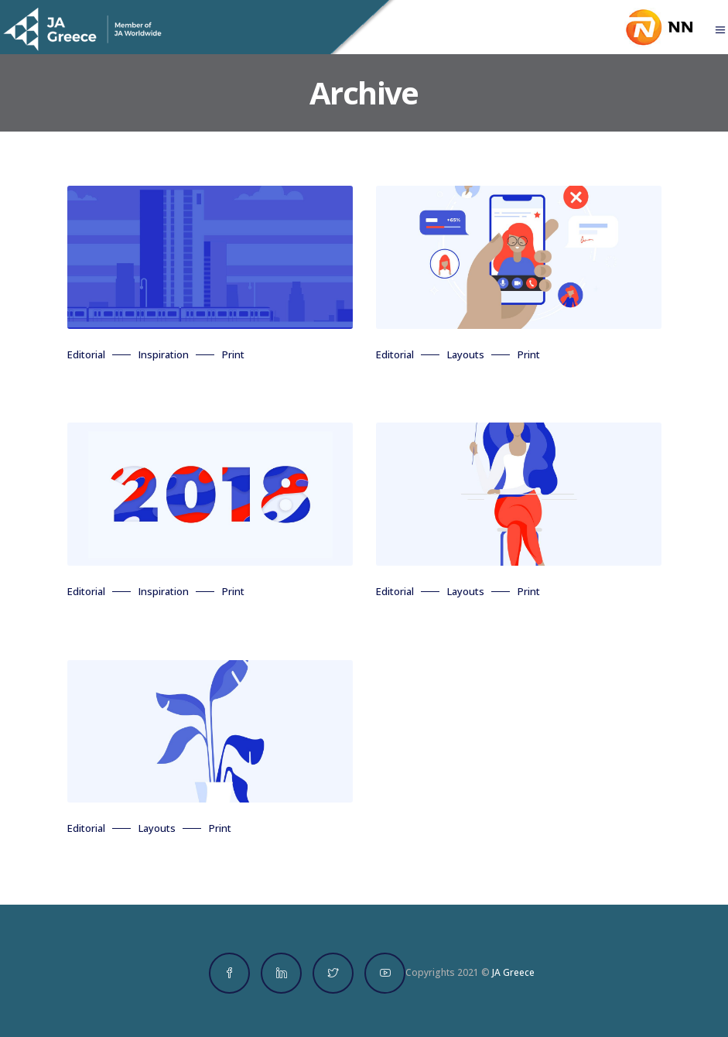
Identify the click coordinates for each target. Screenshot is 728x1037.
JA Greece (513, 972)
